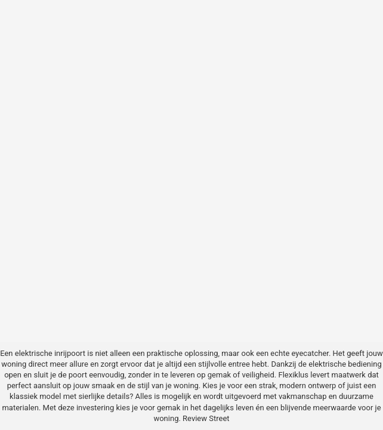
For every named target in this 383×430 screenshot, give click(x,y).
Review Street (206, 418)
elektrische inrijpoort (50, 353)
